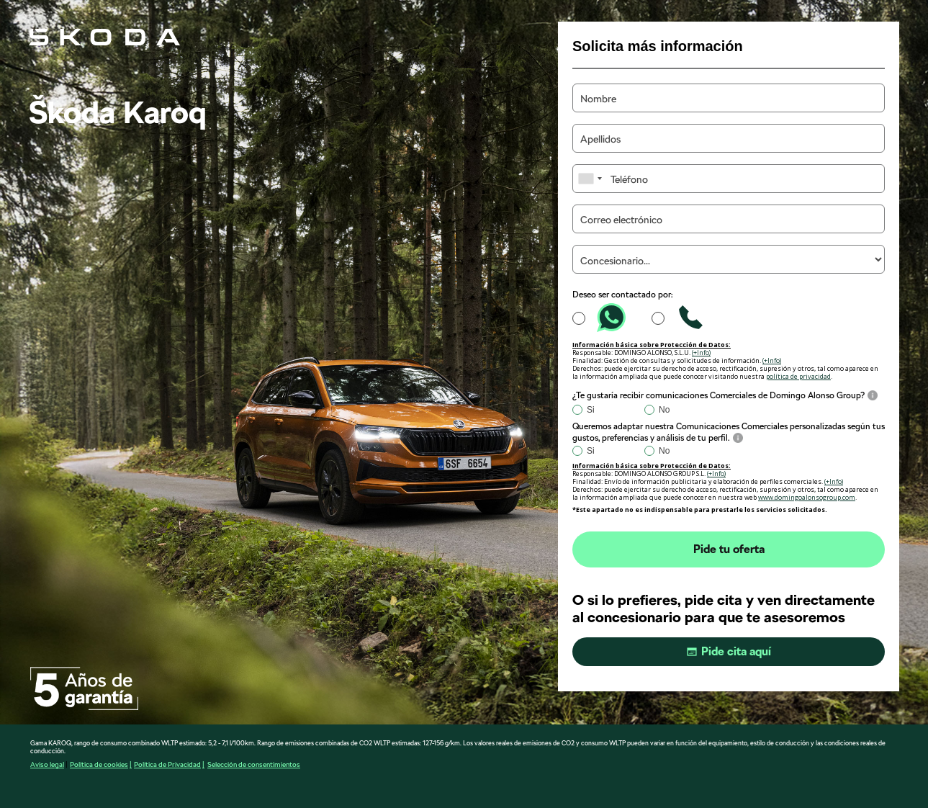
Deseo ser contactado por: (622, 294)
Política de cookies (99, 764)
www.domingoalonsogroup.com (806, 497)
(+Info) (701, 352)
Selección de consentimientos (253, 764)
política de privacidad (798, 376)
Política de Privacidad (167, 764)
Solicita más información (657, 46)
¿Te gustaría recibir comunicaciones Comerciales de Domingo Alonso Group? (718, 395)
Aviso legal (47, 764)
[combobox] (589, 178)
